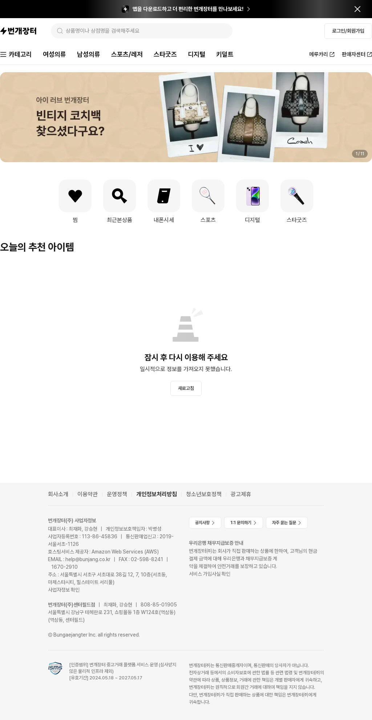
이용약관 (87, 494)
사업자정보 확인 (64, 590)
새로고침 (186, 388)
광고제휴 (241, 494)
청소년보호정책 (204, 494)
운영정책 (117, 494)
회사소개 (58, 494)
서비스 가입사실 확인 (209, 574)
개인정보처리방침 (156, 494)
